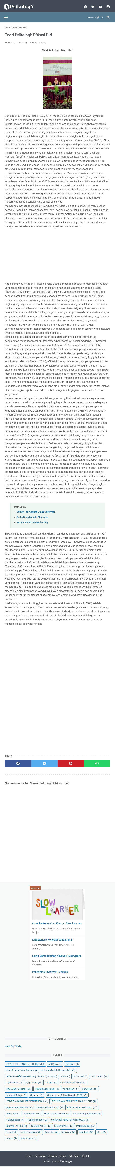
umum (11, 1137)
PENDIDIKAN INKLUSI (20, 1106)
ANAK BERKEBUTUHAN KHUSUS (25, 1063)
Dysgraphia (33, 1082)
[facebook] (83, 4)
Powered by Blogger (62, 1162)
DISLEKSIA (99, 1076)
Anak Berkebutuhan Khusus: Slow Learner (57, 923)
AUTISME (72, 1063)
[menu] (7, 13)
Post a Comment (37, 40)
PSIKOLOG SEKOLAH (50, 1106)
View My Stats (13, 1045)
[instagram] (106, 4)
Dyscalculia (14, 1082)
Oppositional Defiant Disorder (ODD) (67, 1094)
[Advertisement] (57, 252)
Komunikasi (70, 1088)
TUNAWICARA (63, 1125)
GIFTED (50, 1082)
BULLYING (81, 1076)
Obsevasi (36, 1094)
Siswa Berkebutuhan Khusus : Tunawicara (56, 955)
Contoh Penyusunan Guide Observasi (36, 509)
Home (29, 1156)
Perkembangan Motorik (87, 1113)
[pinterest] (71, 761)
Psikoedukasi (15, 1119)
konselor (51, 1131)
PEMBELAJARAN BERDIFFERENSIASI (27, 1100)
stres (101, 1131)
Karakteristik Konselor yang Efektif (52, 939)
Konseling (89, 1088)
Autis (65, 1076)
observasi (68, 1131)
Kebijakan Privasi (57, 1156)
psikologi (86, 1131)
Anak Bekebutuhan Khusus (22, 1069)
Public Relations (37, 1119)
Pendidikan (32, 1113)
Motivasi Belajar (16, 1094)
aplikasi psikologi (30, 1131)
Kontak (85, 1156)
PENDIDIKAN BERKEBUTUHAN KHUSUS (74, 1100)
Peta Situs (74, 1156)
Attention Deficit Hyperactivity (58, 1069)
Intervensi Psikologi (18, 1088)
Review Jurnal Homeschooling (32, 519)
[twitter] (91, 4)
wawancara (29, 1137)
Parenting (13, 1113)
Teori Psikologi (85, 1125)
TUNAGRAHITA (40, 1125)
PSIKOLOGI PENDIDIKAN (82, 1106)
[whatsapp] (97, 761)
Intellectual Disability (72, 1082)
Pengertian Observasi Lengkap (50, 971)
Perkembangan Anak (56, 1113)
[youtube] (99, 4)
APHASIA (55, 1063)
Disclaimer (40, 1156)
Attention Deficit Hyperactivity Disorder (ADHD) (31, 1076)
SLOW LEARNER (16, 1125)
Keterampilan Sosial (47, 1088)
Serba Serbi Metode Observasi (32, 514)
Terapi (11, 1131)
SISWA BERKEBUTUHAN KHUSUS (70, 1119)
